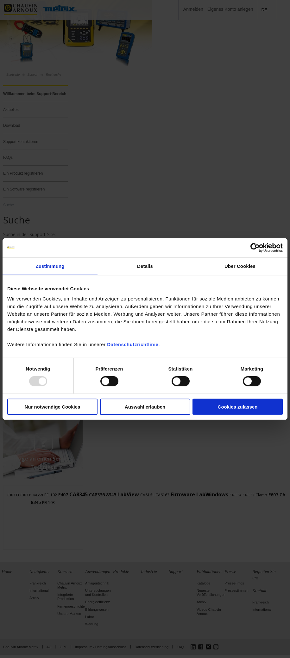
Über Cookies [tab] (239, 266)
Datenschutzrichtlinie (132, 344)
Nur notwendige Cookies (52, 406)
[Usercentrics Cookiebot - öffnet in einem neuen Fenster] (255, 248)
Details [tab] (145, 266)
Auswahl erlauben (145, 406)
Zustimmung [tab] (50, 266)
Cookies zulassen (238, 406)
